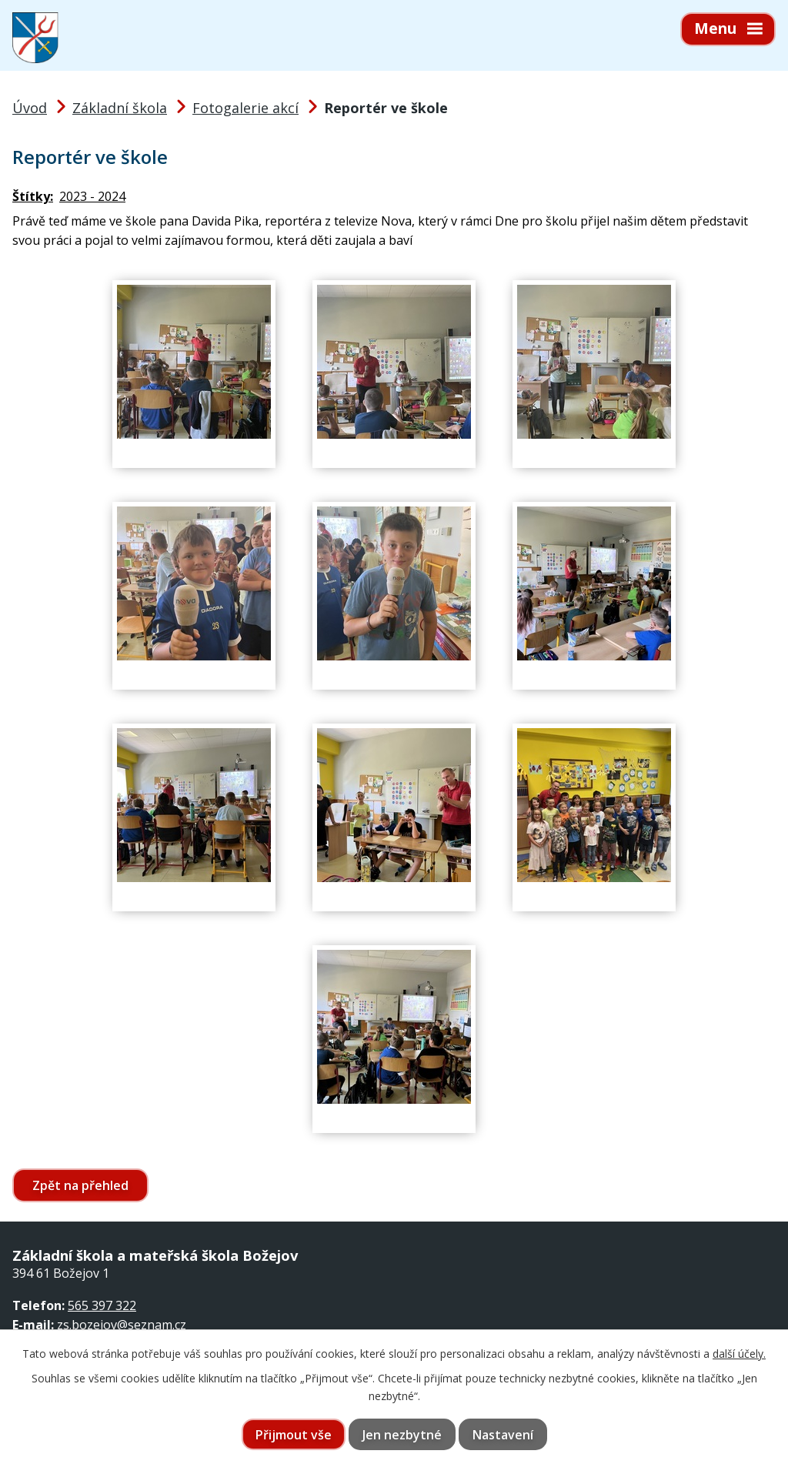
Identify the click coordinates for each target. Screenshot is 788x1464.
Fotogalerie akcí (245, 108)
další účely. (739, 1353)
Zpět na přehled (80, 1185)
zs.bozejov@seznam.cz (121, 1324)
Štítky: (32, 196)
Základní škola (119, 108)
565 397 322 (102, 1305)
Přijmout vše (293, 1434)
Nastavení (502, 1434)
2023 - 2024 (92, 196)
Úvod (29, 108)
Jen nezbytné (402, 1434)
